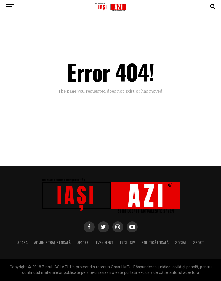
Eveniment (104, 242)
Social (181, 242)
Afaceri (83, 242)
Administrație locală (52, 242)
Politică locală (155, 242)
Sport (198, 242)
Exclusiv (127, 242)
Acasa (22, 242)
